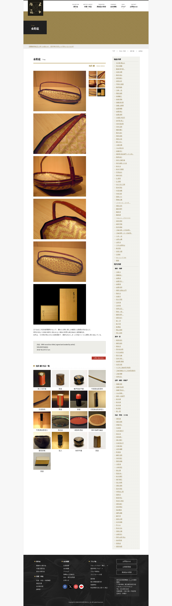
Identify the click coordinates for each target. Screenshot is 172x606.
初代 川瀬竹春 (120, 160)
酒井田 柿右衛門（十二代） (125, 154)
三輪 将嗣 (119, 374)
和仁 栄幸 (119, 333)
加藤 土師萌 (120, 105)
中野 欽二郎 (120, 491)
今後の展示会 (40, 568)
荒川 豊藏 (119, 66)
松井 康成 (119, 227)
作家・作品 (39, 576)
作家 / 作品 (87, 6)
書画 (117, 260)
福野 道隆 (119, 513)
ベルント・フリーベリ (123, 218)
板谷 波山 (119, 75)
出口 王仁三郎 (120, 184)
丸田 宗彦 (119, 364)
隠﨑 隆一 (119, 275)
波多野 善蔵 (120, 361)
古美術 (118, 254)
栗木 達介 (119, 133)
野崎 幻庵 (119, 200)
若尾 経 (118, 543)
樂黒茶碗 (42, 451)
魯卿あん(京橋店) (68, 574)
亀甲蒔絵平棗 (79, 389)
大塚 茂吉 (119, 446)
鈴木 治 (118, 166)
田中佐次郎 (119, 349)
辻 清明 (118, 181)
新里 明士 (119, 498)
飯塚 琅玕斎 (120, 69)
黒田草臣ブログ (96, 568)
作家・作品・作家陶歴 (43, 580)
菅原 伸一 (119, 473)
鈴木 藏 (118, 399)
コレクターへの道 (96, 574)
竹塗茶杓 (42, 409)
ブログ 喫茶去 (94, 571)
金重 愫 (118, 284)
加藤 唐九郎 (120, 102)
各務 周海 (119, 99)
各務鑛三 (119, 96)
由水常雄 (119, 540)
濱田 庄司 (119, 206)
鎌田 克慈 (119, 455)
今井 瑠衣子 (120, 431)
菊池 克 (118, 346)
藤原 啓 (118, 212)
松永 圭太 (119, 528)
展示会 (75, 6)
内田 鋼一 (119, 437)
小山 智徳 (120, 393)
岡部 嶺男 (119, 93)
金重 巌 (118, 278)
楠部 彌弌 (119, 130)
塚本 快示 (119, 175)
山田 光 (118, 242)
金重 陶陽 (119, 108)
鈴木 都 (118, 402)
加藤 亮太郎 (120, 387)
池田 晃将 (119, 422)
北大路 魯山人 (120, 63)
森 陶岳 (118, 327)
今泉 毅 (118, 428)
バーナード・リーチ (123, 203)
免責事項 (93, 585)
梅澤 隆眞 (119, 87)
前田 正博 (119, 519)
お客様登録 (127, 567)
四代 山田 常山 (120, 537)
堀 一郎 (118, 411)
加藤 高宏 (119, 384)
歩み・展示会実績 (69, 577)
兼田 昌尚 (119, 343)
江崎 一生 (119, 90)
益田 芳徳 (119, 224)
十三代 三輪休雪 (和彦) (123, 367)
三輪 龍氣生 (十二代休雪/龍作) (125, 370)
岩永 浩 (118, 434)
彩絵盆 (60, 430)
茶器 (60, 389)
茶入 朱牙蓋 (42, 389)
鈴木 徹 (118, 405)
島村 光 (118, 293)
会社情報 (113, 6)
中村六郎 (119, 193)
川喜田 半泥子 (120, 117)
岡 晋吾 (118, 452)
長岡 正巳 (120, 308)
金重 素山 (119, 111)
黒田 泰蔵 (119, 461)
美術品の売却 (101, 6)
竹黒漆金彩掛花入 (97, 409)
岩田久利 (119, 81)
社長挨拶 (66, 565)
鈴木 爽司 (119, 476)
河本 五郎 (119, 127)
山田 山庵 (119, 239)
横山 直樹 (119, 330)
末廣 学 (118, 296)
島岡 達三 (119, 157)
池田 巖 (118, 418)
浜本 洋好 (120, 358)
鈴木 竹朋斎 (120, 169)
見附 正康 (119, 531)
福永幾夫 (119, 510)
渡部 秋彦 (119, 546)
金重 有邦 (119, 287)
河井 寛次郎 (120, 124)
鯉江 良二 (119, 142)
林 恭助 (118, 408)
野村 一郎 (120, 312)
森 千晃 (118, 324)
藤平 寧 (118, 516)
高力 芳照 (119, 299)
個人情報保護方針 (96, 582)
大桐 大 (118, 272)
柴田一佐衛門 (120, 396)
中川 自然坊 (120, 352)
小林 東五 (119, 467)
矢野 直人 (119, 376)
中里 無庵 (119, 190)
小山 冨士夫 (120, 148)
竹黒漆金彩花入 (42, 430)
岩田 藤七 (119, 78)
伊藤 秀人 (119, 425)
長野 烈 (118, 495)
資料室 (38, 589)
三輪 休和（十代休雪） (123, 230)
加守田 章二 (120, 121)
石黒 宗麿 (119, 72)
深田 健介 (119, 504)
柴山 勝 (118, 470)
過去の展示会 (40, 571)
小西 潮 (118, 464)
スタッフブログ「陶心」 (99, 565)
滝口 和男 (119, 482)
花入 (60, 451)
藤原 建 (118, 215)
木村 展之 (119, 458)
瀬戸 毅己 (119, 479)
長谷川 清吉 (120, 501)
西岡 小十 (119, 197)
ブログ (123, 6)
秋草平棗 (78, 451)
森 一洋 (118, 321)
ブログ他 (93, 561)
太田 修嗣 (119, 449)
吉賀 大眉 (119, 251)
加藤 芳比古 (120, 390)
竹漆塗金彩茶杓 (97, 389)
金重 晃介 (120, 281)
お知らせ (66, 580)
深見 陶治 (119, 507)
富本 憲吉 (119, 187)
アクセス (66, 571)
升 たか (118, 525)
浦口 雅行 (119, 440)
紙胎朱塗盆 (79, 430)
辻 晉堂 (118, 178)
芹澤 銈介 (119, 172)
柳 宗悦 (118, 248)
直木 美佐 (119, 489)
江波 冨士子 (120, 443)
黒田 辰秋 (119, 136)
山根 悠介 (119, 534)
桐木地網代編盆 (97, 430)
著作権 (92, 579)
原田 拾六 (119, 318)
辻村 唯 (118, 305)
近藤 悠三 (119, 151)
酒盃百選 (39, 583)
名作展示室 (39, 586)
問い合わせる (99, 358)
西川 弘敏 (119, 355)
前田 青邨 (119, 221)
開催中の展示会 (41, 565)
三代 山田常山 (120, 245)
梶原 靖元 (119, 340)
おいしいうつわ (121, 257)
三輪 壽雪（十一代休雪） (124, 233)
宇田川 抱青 (120, 84)
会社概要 (66, 561)
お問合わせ (134, 6)
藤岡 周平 (120, 314)
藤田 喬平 (119, 209)
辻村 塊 (118, 302)
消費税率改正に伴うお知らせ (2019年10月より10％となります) (51, 46)
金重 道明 (119, 114)
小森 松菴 (119, 145)
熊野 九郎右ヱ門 (121, 290)
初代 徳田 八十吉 (121, 163)
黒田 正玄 (119, 139)
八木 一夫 (119, 236)
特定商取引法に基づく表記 (99, 587)
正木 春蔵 (119, 522)
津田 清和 (119, 485)
